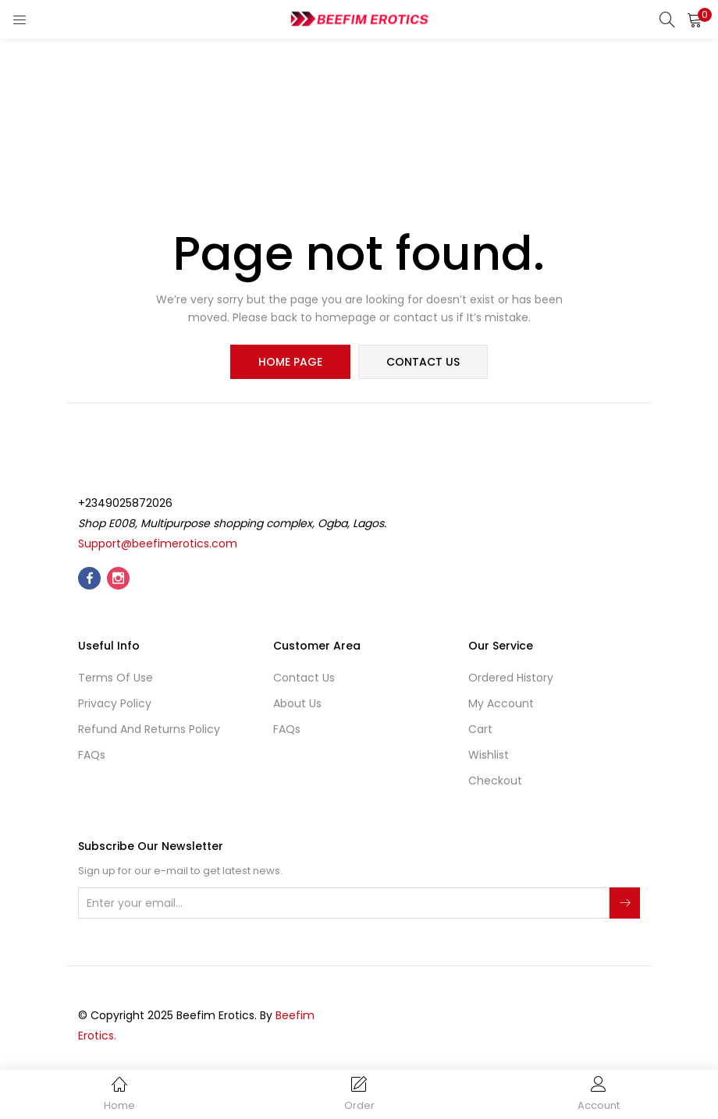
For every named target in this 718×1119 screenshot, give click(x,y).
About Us (297, 703)
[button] (694, 19)
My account (501, 703)
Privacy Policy (114, 703)
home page (290, 362)
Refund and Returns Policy (149, 729)
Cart (480, 729)
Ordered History (510, 677)
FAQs (91, 755)
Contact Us (304, 677)
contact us (423, 362)
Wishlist (488, 755)
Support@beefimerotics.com (157, 543)
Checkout (495, 780)
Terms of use (115, 677)
